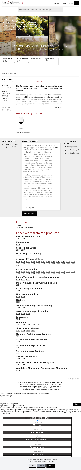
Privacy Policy (50, 461)
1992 (63, 273)
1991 (68, 263)
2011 (63, 261)
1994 (53, 273)
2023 (23, 261)
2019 (11, 74)
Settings (41, 465)
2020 (18, 313)
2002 (43, 263)
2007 (18, 263)
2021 (7, 74)
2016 (18, 256)
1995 (48, 273)
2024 (18, 244)
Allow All (50, 465)
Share (77, 405)
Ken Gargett (74, 150)
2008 (73, 261)
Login (64, 3)
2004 (33, 263)
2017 (43, 261)
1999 (53, 263)
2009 (68, 261)
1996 (63, 263)
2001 (23, 273)
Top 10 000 (57, 3)
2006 (23, 263)
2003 (38, 263)
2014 (15, 74)
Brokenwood (26, 49)
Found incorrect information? (6, 109)
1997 (43, 273)
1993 (58, 273)
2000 (48, 263)
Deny (32, 465)
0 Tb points (39, 82)
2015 (18, 250)
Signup (71, 3)
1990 (73, 263)
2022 (3, 74)
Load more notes (29, 213)
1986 (18, 266)
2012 (58, 261)
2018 (38, 261)
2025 (18, 325)
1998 (58, 263)
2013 (23, 250)
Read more (58, 107)
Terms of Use (40, 461)
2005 (28, 263)
